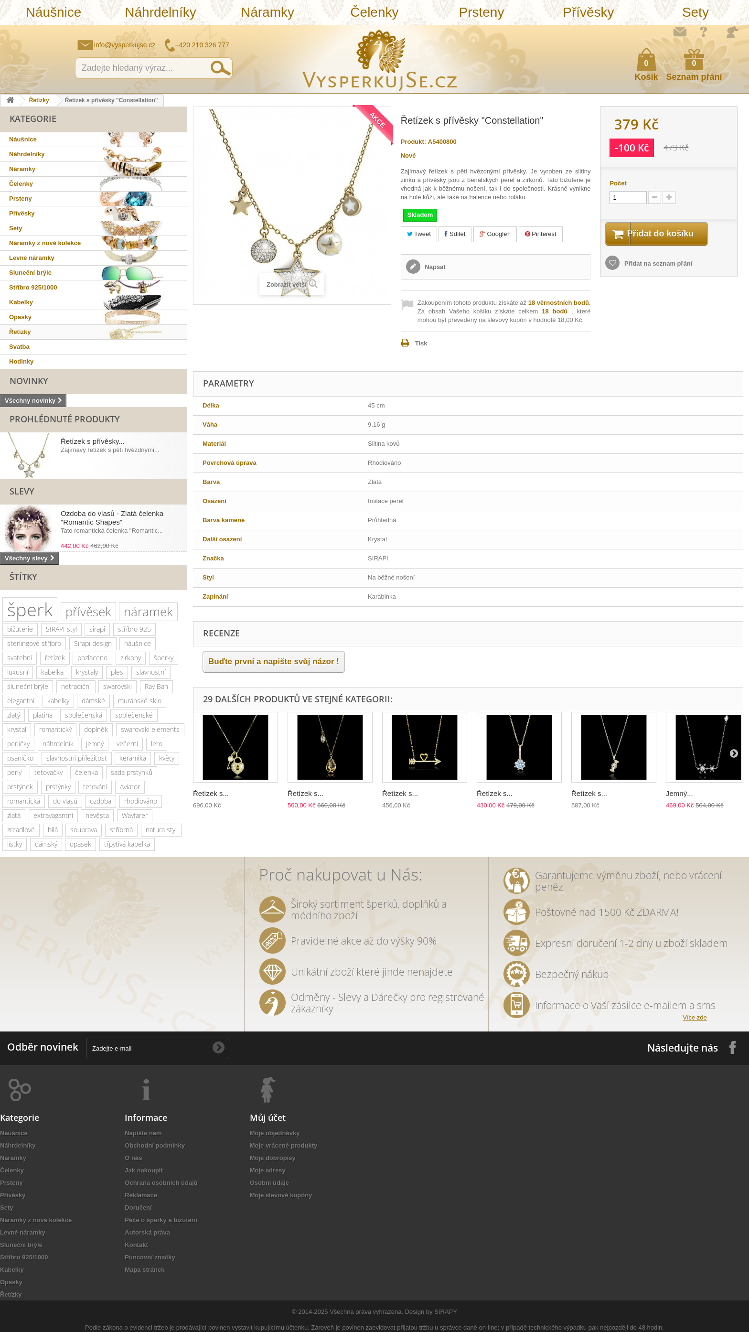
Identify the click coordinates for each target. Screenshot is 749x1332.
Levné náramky (31, 257)
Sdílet (455, 233)
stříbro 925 (134, 629)
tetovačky (48, 772)
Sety (695, 12)
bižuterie (20, 629)
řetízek (55, 657)
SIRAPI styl (61, 629)
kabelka (52, 672)
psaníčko (20, 758)
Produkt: (413, 141)
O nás (133, 1157)
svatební (19, 657)
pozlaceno (92, 657)
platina (43, 715)
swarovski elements (150, 729)
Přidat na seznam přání (657, 265)
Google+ (495, 233)
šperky (163, 657)
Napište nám (680, 31)
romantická (23, 801)
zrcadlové (21, 829)
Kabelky (21, 302)
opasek (80, 844)
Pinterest (540, 233)
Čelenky (374, 12)
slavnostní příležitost (76, 758)
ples (117, 672)
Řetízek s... (211, 793)
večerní (127, 743)
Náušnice (54, 12)
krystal (16, 729)
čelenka (86, 772)
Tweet (419, 233)
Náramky (267, 12)
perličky (18, 743)
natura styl (161, 829)
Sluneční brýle (30, 272)
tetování (95, 786)
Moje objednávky (275, 1133)
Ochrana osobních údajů (161, 1182)
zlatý (13, 715)
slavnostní (151, 672)
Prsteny (481, 12)
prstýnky (58, 786)
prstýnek (20, 786)
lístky (14, 844)
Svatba (19, 346)
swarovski (117, 686)
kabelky (58, 700)
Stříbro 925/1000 (33, 287)
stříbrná (121, 829)
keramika (132, 758)
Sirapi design (93, 643)
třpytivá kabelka (127, 844)
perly (14, 772)
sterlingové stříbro (34, 643)
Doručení (138, 1207)
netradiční (76, 686)
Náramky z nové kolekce (45, 243)
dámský (46, 844)
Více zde (695, 1017)
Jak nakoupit (143, 1170)
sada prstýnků (131, 772)
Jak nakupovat (703, 31)
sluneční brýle (27, 686)
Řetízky (39, 100)
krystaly (87, 672)
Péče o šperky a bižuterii (161, 1220)
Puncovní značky (150, 1257)
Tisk (421, 343)
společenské (134, 715)
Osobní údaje (269, 1182)
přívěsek (88, 611)
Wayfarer (135, 815)
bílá (53, 829)
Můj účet (268, 1117)
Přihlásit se (732, 32)
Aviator (130, 786)
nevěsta (97, 815)
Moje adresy (268, 1170)
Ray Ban (156, 686)
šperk (30, 609)
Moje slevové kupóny (281, 1195)
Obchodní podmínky (155, 1145)
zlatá (14, 815)
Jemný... (679, 793)
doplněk (96, 729)
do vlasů (65, 801)
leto (156, 743)
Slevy (22, 491)
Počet (618, 183)
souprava (83, 829)
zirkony (130, 657)
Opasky (20, 317)
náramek (148, 611)
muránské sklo (139, 700)
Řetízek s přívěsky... (93, 441)
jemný (95, 743)
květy (166, 758)
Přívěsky (588, 12)
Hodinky (21, 361)
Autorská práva (147, 1232)
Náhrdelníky (160, 12)
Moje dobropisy (273, 1157)
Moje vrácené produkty (284, 1145)
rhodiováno (140, 801)
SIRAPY (445, 1311)
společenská (83, 715)
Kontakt (136, 1244)
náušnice (137, 643)
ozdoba (100, 801)
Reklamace (141, 1195)
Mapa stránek (144, 1269)
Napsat (434, 266)
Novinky (29, 381)
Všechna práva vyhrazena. (366, 1311)
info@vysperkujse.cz (125, 45)
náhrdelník (58, 743)
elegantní (20, 700)
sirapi (97, 629)
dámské (93, 700)
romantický (55, 729)
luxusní (17, 672)
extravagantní (53, 815)
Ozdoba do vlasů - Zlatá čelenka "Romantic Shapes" (112, 517)
